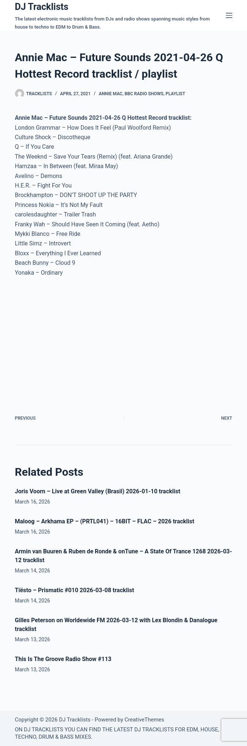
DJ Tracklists (41, 6)
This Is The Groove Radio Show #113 (63, 659)
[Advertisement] (76, 337)
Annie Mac (111, 93)
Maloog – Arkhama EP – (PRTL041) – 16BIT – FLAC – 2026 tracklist (104, 521)
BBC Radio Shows (143, 93)
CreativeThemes (144, 719)
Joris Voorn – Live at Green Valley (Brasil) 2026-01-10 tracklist (97, 491)
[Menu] (229, 15)
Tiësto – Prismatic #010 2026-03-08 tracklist (74, 590)
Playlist (175, 93)
